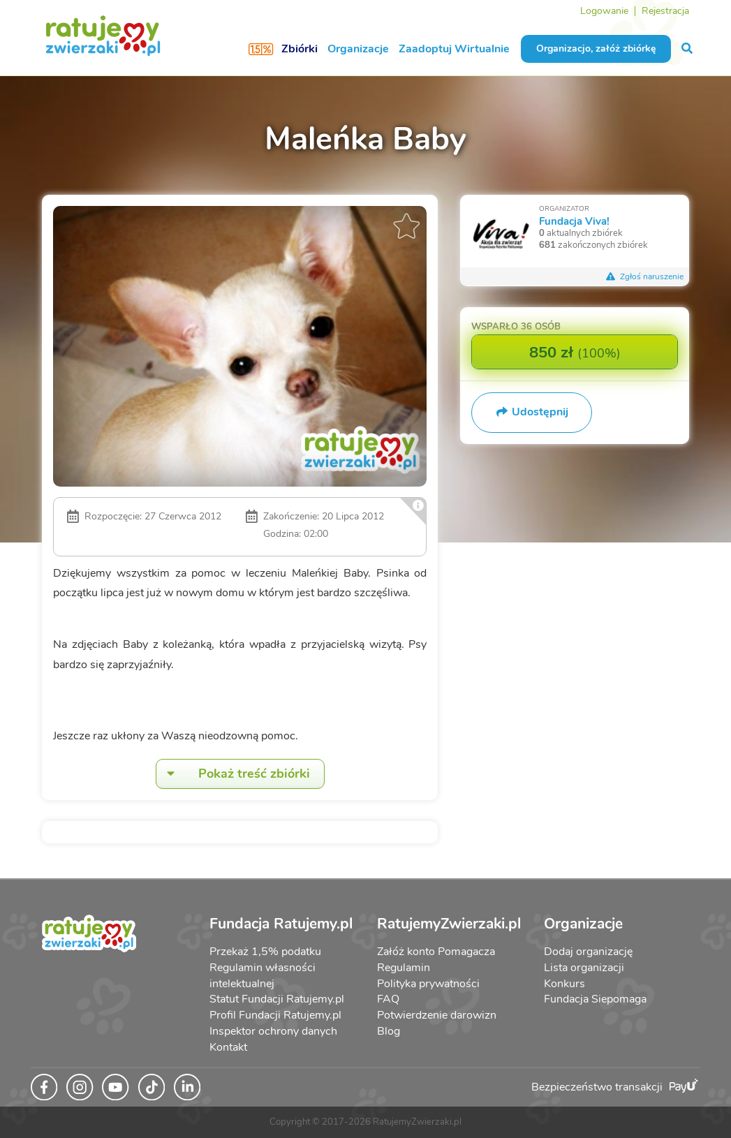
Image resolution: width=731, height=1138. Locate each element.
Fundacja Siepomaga (595, 999)
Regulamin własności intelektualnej (262, 975)
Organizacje (358, 49)
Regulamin (403, 967)
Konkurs (564, 983)
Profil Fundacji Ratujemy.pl (275, 1015)
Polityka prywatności (428, 983)
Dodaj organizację (588, 951)
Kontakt (228, 1047)
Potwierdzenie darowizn (436, 1015)
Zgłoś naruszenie (644, 276)
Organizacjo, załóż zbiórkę (596, 48)
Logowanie (604, 10)
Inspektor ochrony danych (273, 1031)
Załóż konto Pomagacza (436, 951)
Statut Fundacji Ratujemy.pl (276, 999)
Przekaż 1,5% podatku (265, 951)
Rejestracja (665, 10)
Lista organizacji (584, 967)
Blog (388, 1031)
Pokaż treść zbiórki (233, 774)
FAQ (388, 999)
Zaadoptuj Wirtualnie (454, 49)
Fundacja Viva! (574, 221)
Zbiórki (299, 49)
